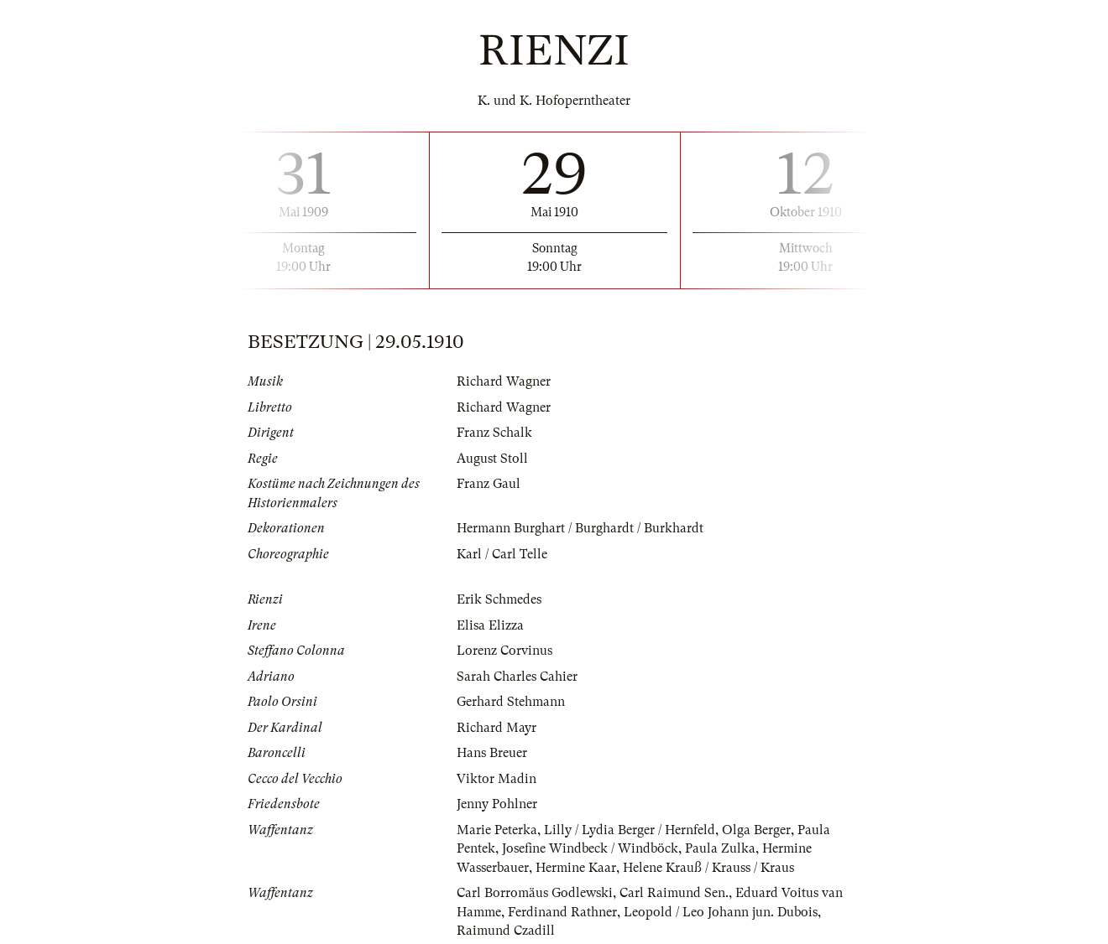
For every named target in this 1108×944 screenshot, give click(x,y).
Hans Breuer (492, 752)
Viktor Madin (496, 778)
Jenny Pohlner (497, 804)
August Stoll (492, 458)
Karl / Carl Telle (502, 554)
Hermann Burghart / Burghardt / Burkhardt (580, 528)
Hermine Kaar (576, 867)
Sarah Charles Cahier (517, 676)
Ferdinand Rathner (562, 912)
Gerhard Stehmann (511, 701)
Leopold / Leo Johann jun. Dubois (721, 912)
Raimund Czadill (506, 930)
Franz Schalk (494, 432)
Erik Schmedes (499, 599)
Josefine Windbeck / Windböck (590, 848)
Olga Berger (756, 830)
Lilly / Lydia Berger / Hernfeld (629, 830)
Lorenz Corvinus (504, 650)
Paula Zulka (720, 848)
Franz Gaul (488, 483)
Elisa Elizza (490, 625)
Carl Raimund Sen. (674, 892)
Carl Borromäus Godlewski (535, 892)
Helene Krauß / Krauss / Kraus (708, 867)
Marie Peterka (497, 830)
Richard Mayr (496, 727)
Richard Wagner (504, 381)
